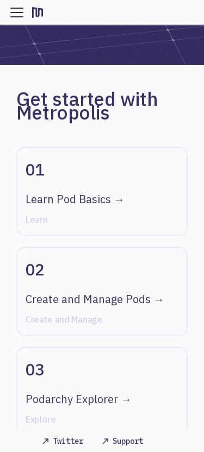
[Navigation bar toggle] (17, 12)
